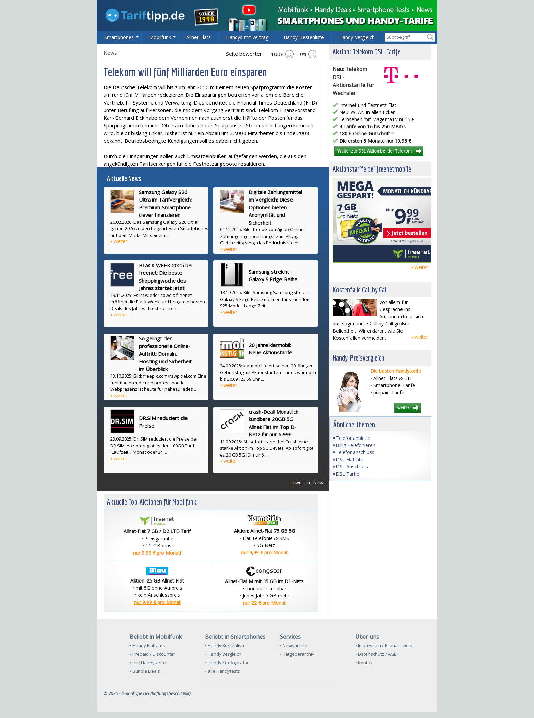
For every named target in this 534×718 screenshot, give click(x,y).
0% (308, 54)
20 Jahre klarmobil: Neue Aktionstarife (270, 348)
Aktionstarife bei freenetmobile (372, 168)
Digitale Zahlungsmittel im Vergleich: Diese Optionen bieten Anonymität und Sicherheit (275, 207)
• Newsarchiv (293, 645)
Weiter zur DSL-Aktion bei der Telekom (374, 151)
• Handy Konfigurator (227, 662)
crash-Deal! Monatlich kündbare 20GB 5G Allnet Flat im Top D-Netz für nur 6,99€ (273, 423)
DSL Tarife (347, 473)
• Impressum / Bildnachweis (383, 645)
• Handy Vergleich (223, 654)
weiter (120, 241)
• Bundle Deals (145, 671)
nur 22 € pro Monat (264, 603)
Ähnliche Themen (354, 424)
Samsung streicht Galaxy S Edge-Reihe (273, 275)
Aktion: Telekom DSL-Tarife (366, 51)
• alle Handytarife (148, 662)
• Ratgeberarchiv (297, 654)
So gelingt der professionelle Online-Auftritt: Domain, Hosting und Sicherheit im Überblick (165, 353)
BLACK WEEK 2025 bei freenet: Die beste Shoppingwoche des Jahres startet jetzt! (165, 277)
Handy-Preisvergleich (358, 357)
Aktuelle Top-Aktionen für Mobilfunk (152, 501)
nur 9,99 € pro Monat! (157, 552)
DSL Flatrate (349, 459)
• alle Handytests (222, 671)
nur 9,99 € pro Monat (264, 552)
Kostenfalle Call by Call (360, 289)
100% (282, 54)
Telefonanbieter (353, 438)
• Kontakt (364, 662)
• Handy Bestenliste (225, 645)
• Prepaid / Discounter (152, 654)
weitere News (310, 482)
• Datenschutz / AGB (376, 654)
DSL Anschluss (352, 466)
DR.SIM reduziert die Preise (163, 422)
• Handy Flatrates (147, 645)
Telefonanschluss (355, 452)
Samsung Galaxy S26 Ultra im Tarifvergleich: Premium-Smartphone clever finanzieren (165, 204)
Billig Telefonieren (355, 445)
